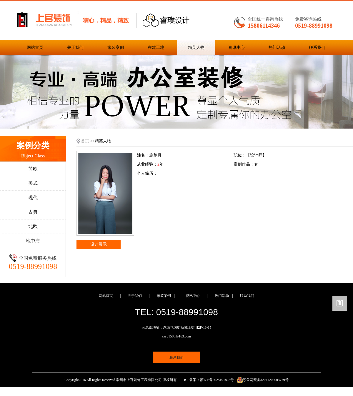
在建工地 (156, 47)
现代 (33, 197)
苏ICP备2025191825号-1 (218, 380)
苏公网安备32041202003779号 (266, 380)
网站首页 (35, 47)
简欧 (33, 168)
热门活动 (277, 47)
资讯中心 (236, 47)
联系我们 (317, 47)
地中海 (33, 240)
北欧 (33, 226)
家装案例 (115, 47)
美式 (33, 183)
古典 (33, 211)
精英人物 (196, 47)
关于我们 (75, 47)
